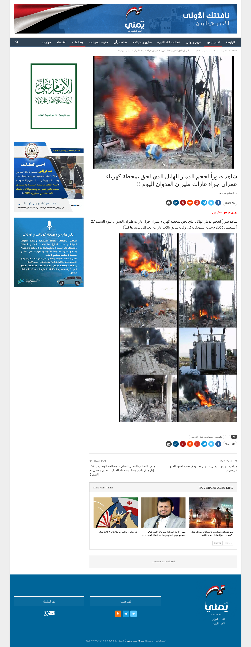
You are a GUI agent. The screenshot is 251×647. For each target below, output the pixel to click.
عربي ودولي (193, 42)
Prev (228, 543)
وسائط (79, 42)
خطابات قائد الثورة (168, 42)
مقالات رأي (121, 42)
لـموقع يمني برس (135, 640)
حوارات (46, 42)
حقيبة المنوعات (98, 42)
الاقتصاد (61, 42)
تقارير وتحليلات (142, 42)
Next (217, 543)
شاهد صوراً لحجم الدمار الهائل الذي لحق (206, 437)
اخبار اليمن (213, 42)
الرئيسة (230, 42)
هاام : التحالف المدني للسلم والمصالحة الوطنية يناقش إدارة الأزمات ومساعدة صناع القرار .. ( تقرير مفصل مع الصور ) (122, 470)
